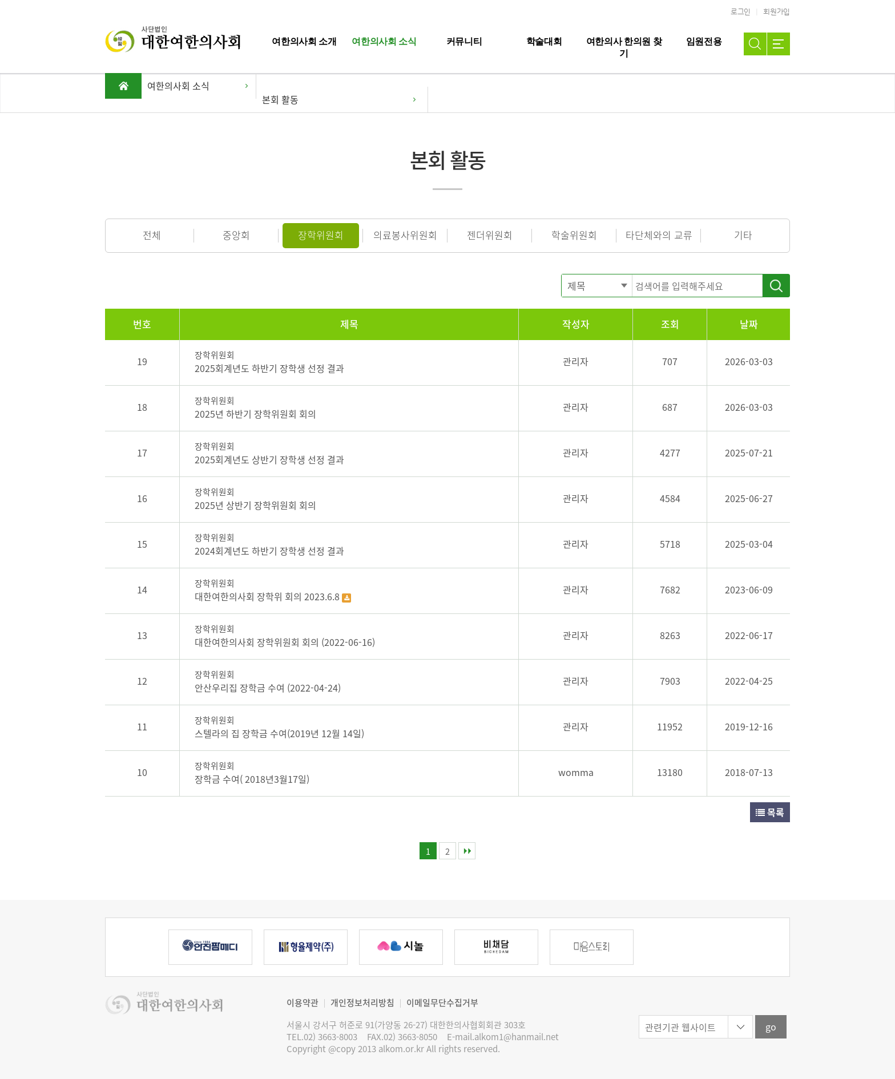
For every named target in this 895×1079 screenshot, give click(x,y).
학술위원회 (574, 235)
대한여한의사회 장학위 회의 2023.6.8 (268, 596)
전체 (152, 235)
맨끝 (466, 850)
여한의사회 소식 (384, 41)
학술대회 (544, 41)
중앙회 (236, 235)
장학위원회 (321, 235)
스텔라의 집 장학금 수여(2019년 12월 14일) (279, 733)
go (770, 1026)
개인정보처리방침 (362, 1002)
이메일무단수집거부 (442, 1002)
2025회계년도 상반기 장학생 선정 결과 (269, 459)
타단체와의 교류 (659, 235)
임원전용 (704, 41)
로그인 (741, 12)
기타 (743, 235)
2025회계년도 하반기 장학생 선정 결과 (269, 368)
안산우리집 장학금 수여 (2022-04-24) (268, 687)
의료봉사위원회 (405, 235)
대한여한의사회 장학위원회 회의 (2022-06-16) (285, 642)
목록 (770, 812)
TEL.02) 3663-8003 (322, 1037)
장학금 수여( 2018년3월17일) (252, 779)
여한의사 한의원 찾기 (624, 47)
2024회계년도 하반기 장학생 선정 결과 (269, 550)
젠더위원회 (490, 235)
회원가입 (776, 12)
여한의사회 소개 (304, 41)
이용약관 (303, 1002)
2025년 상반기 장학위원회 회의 (255, 505)
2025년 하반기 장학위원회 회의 (255, 414)
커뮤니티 (464, 41)
